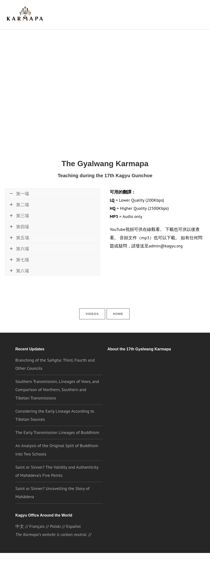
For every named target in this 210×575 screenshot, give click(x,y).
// (128, 556)
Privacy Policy (133, 567)
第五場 (19, 254)
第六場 (19, 265)
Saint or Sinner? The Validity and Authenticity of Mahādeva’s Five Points (56, 480)
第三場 (19, 232)
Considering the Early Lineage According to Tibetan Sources (54, 424)
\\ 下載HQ (57, 208)
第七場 (19, 276)
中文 (19, 535)
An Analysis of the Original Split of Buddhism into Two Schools (56, 458)
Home (117, 322)
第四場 (19, 243)
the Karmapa (144, 439)
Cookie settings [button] (161, 567)
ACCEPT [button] (187, 567)
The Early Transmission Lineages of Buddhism (57, 441)
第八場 (19, 287)
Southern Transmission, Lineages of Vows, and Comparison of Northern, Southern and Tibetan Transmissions (57, 398)
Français (36, 535)
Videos (93, 322)
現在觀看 (18, 208)
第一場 (19, 195)
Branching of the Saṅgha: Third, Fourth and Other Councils (54, 373)
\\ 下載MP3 (79, 208)
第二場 (19, 221)
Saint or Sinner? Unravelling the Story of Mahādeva (52, 501)
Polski (55, 535)
